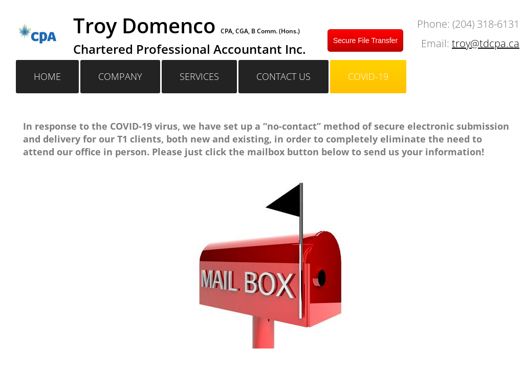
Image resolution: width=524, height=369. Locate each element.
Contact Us (283, 76)
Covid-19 (368, 76)
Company (120, 76)
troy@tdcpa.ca (485, 43)
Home (47, 76)
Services (199, 76)
